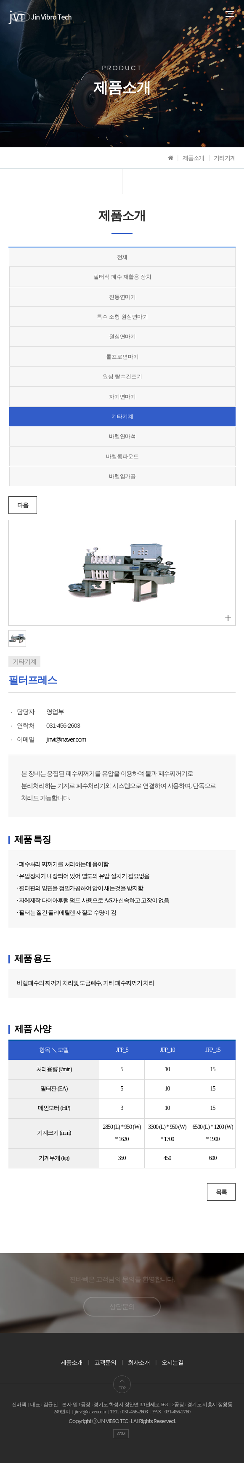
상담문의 (122, 1306)
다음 (22, 505)
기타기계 (122, 416)
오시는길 (172, 1362)
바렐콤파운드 (122, 456)
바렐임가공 (122, 476)
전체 (122, 257)
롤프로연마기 (122, 356)
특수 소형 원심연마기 (122, 316)
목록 (221, 1192)
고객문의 (105, 1362)
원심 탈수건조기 (122, 376)
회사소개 (139, 1362)
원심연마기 (122, 336)
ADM (121, 1434)
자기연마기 (122, 396)
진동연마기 (122, 297)
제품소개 (71, 1362)
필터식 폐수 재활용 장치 (122, 276)
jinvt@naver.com (66, 739)
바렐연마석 (122, 436)
